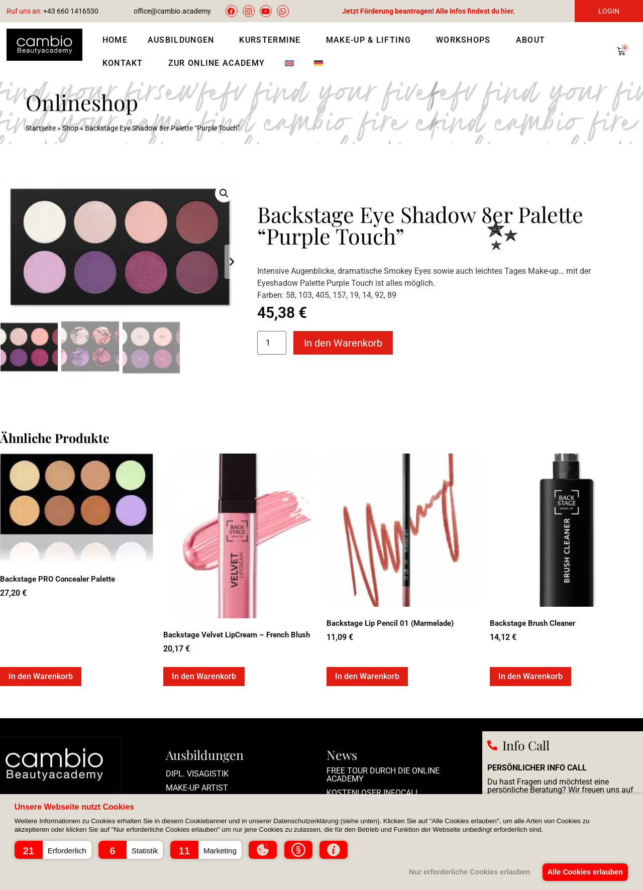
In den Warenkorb (343, 343)
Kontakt (125, 63)
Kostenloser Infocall (373, 792)
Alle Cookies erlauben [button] (583, 872)
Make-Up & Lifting (371, 40)
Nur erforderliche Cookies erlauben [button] (465, 872)
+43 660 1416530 (52, 11)
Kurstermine (272, 40)
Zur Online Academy (216, 63)
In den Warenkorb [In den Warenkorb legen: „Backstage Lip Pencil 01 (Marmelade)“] (367, 676)
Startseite (41, 128)
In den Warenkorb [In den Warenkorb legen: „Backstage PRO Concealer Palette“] (41, 676)
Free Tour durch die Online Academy (383, 774)
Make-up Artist (197, 787)
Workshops (466, 40)
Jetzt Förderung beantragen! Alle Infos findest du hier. (428, 11)
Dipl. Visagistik (197, 773)
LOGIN (608, 11)
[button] (53, 850)
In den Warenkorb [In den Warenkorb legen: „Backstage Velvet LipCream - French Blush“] (204, 676)
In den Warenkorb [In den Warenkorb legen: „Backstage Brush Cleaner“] (530, 676)
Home (115, 40)
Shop (70, 128)
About (533, 40)
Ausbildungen (184, 40)
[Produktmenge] (271, 343)
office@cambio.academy (172, 11)
